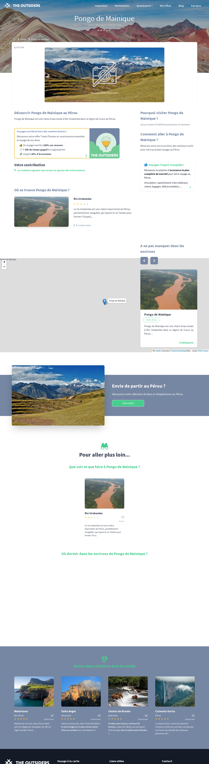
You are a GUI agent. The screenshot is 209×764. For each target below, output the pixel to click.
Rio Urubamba (82, 199)
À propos (196, 5)
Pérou (23, 39)
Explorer (128, 403)
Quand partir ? (144, 5)
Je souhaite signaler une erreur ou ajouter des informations (49, 170)
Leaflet (157, 351)
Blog (181, 5)
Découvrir (187, 342)
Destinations (122, 5)
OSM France (203, 351)
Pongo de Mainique (40, 39)
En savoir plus (82, 225)
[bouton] (144, 260)
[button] (105, 302)
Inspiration (101, 5)
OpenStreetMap (178, 351)
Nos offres (165, 5)
